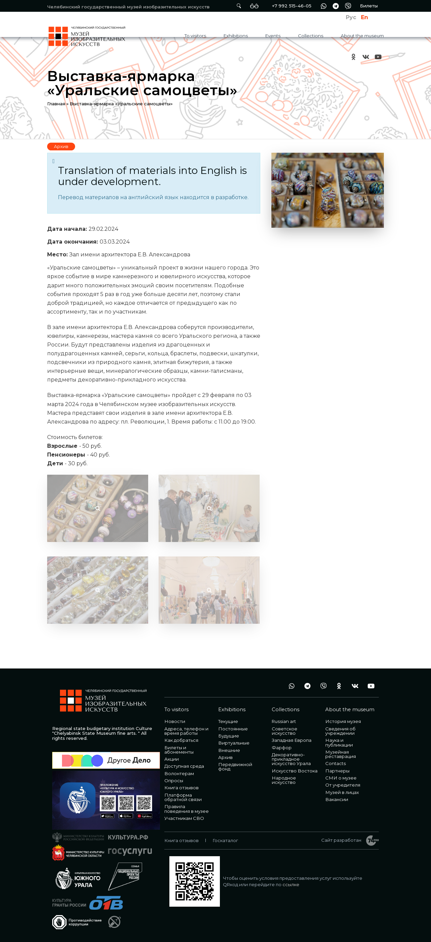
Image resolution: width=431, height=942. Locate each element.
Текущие (228, 721)
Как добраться (181, 740)
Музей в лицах (342, 792)
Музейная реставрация (340, 754)
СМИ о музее (341, 778)
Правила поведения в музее (186, 808)
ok (353, 57)
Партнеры (337, 770)
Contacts (335, 763)
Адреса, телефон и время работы (186, 731)
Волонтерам (179, 773)
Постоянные (233, 728)
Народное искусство (284, 780)
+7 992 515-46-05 (291, 5)
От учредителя (342, 785)
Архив (61, 146)
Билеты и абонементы (179, 750)
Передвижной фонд (235, 766)
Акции (171, 759)
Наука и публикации (339, 742)
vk (366, 57)
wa (324, 6)
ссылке (291, 884)
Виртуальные (234, 743)
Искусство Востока (295, 770)
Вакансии (336, 799)
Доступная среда (184, 766)
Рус (351, 17)
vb (348, 6)
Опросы (173, 780)
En (364, 17)
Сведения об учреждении (340, 731)
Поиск (239, 6)
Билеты (369, 5)
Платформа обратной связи (183, 797)
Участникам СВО (184, 818)
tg (336, 6)
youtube (378, 57)
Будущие (228, 735)
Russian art (284, 721)
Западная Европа (291, 740)
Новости (174, 721)
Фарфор (282, 747)
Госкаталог (225, 840)
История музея (343, 721)
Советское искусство (284, 731)
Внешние (229, 750)
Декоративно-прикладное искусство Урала (291, 759)
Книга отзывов (181, 787)
